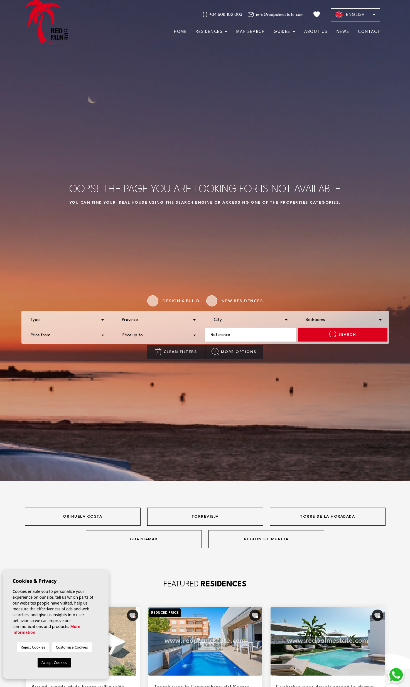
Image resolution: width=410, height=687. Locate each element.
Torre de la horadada (327, 516)
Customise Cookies (72, 647)
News (343, 32)
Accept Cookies (54, 662)
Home (180, 32)
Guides (282, 32)
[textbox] (69, 320)
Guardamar (144, 539)
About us (316, 32)
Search (342, 334)
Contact (369, 32)
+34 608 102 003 (222, 14)
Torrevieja (205, 516)
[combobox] (67, 319)
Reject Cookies (33, 647)
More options (234, 351)
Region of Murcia (266, 539)
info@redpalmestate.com (276, 14)
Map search (250, 32)
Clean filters (176, 351)
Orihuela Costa (82, 516)
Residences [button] (209, 32)
